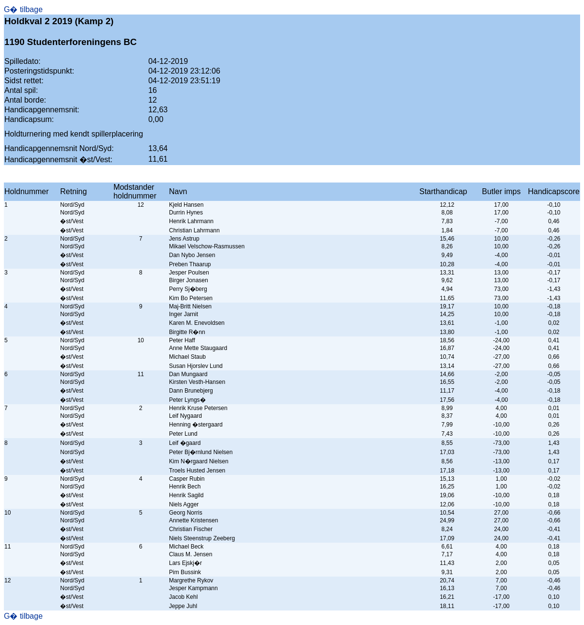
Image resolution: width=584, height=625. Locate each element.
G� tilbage (23, 9)
